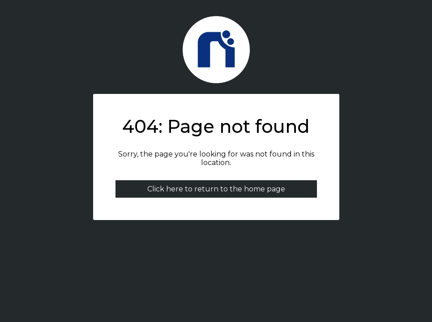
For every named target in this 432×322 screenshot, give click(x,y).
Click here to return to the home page (216, 189)
